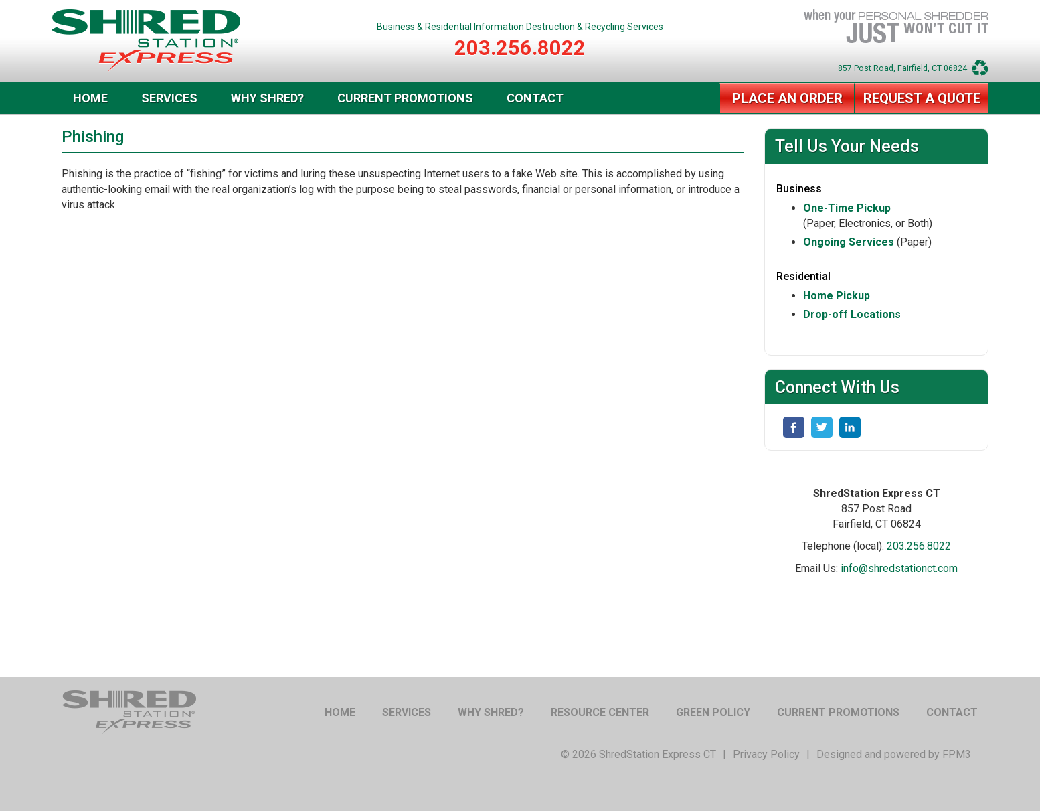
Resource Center (600, 712)
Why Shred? (267, 98)
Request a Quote (921, 98)
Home (90, 98)
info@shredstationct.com (899, 568)
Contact (535, 98)
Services (169, 98)
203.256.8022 (520, 48)
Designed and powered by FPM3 (893, 754)
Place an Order (787, 98)
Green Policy (713, 712)
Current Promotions (405, 98)
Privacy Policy (766, 754)
